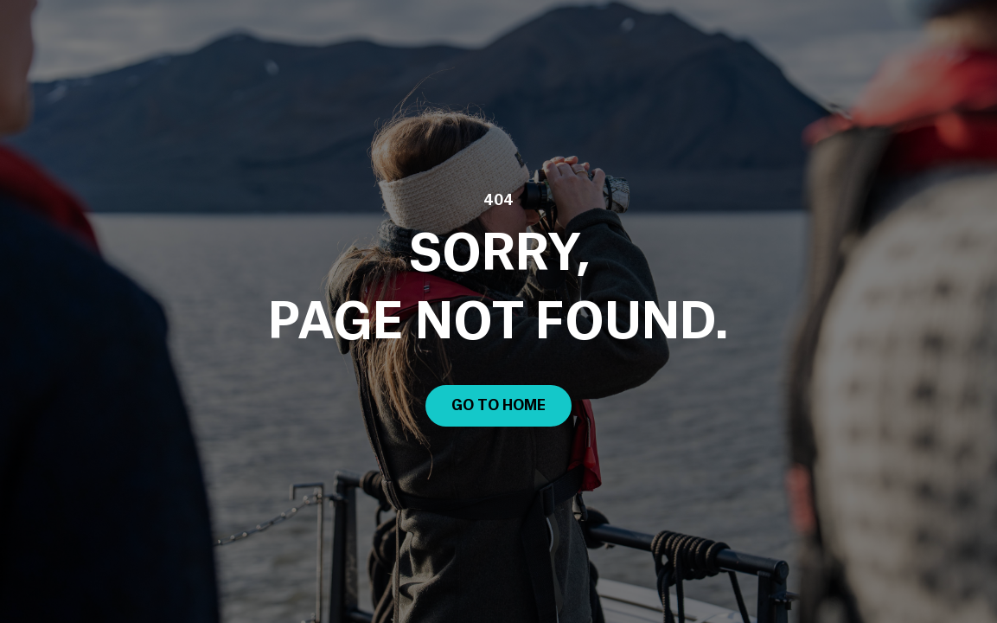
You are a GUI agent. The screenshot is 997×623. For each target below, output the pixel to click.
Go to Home (498, 406)
